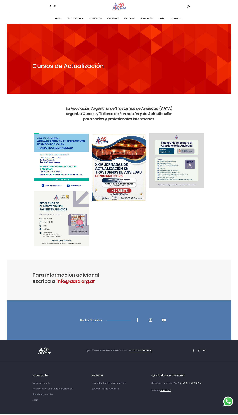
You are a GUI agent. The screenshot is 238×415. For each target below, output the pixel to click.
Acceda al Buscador (140, 351)
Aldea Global (165, 391)
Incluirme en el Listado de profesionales (52, 389)
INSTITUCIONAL (75, 19)
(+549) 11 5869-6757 (190, 383)
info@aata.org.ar (77, 282)
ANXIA (162, 19)
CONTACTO (177, 19)
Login (35, 400)
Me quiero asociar (41, 383)
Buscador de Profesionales (105, 389)
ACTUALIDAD (146, 19)
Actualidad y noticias (42, 395)
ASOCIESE (129, 19)
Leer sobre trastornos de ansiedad (109, 383)
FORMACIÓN (95, 19)
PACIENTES (113, 19)
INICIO (58, 19)
